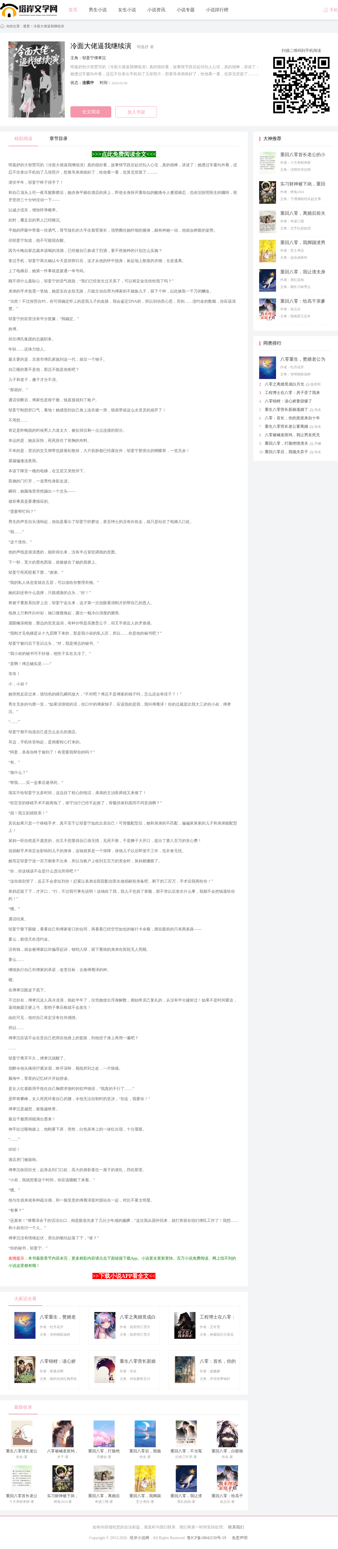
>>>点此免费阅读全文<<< (124, 154)
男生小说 (98, 9)
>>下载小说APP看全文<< (123, 1276)
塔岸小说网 (139, 1538)
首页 (72, 9)
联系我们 (236, 1527)
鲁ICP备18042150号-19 (206, 1538)
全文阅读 (91, 111)
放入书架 (136, 112)
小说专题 (186, 9)
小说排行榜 (217, 9)
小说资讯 (156, 9)
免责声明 (240, 1538)
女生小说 (127, 9)
